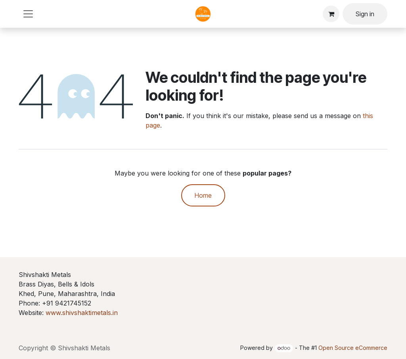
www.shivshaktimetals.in (82, 313)
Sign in (365, 14)
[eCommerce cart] (331, 14)
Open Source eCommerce (352, 347)
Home (203, 195)
